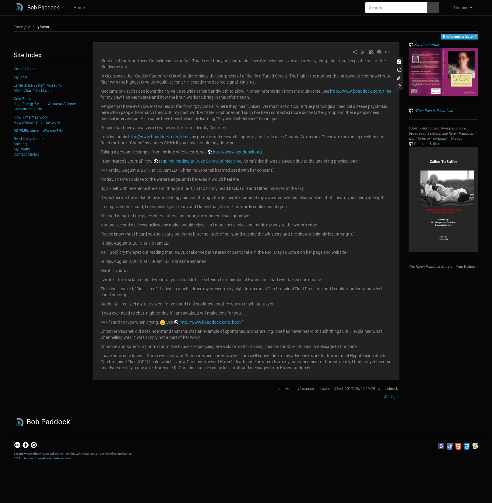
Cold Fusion (23, 99)
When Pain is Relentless (433, 111)
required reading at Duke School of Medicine (200, 161)
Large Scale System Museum (37, 85)
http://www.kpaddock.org (237, 152)
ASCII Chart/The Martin (33, 90)
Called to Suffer (426, 144)
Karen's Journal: (427, 45)
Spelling (20, 144)
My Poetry (22, 149)
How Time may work (30, 117)
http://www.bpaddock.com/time (360, 91)
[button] (460, 7)
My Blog (20, 77)
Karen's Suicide (26, 69)
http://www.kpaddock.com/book (210, 322)
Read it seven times (29, 139)
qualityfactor (38, 27)
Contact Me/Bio (26, 154)
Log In (391, 397)
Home (78, 7)
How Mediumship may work (37, 122)
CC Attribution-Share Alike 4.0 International (42, 458)
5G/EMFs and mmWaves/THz (38, 131)
